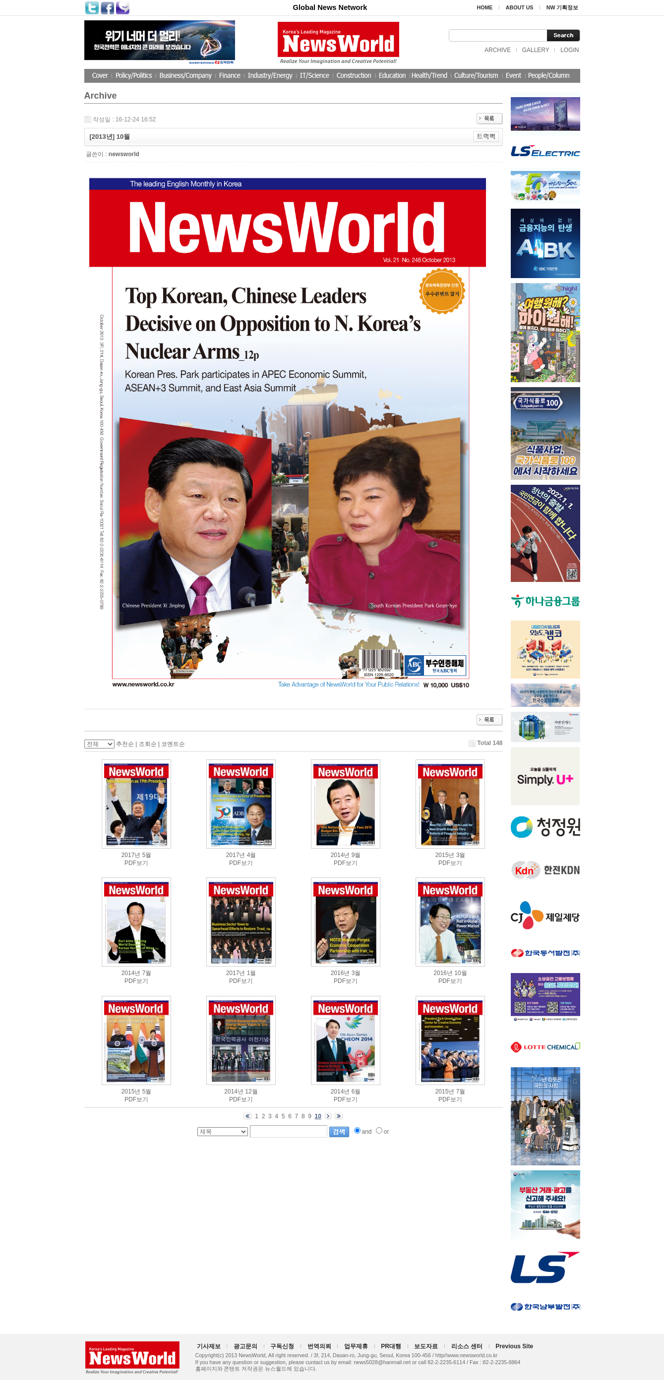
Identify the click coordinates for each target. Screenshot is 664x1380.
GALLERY (535, 50)
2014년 (340, 855)
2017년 (131, 855)
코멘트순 (173, 744)
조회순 (148, 744)
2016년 (340, 973)
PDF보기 (136, 863)
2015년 (445, 855)
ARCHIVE (497, 50)
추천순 (125, 744)
